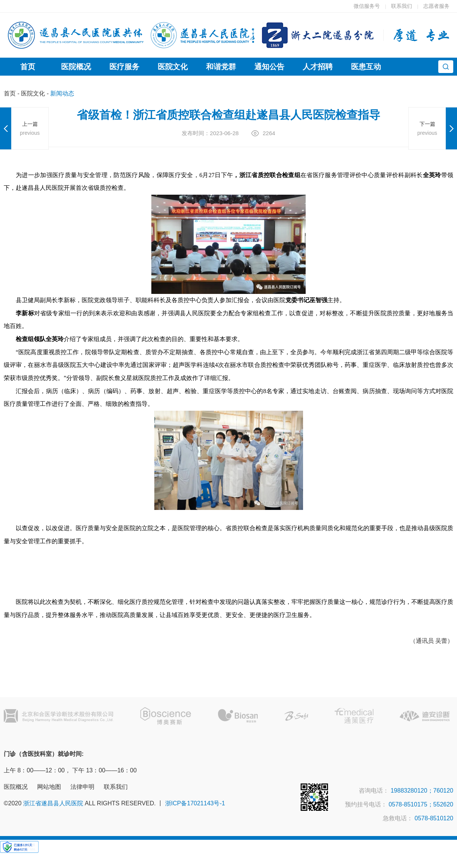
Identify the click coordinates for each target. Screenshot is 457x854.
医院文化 (173, 67)
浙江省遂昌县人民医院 (53, 803)
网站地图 (49, 787)
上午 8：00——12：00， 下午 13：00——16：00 (70, 770)
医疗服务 (124, 67)
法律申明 (82, 787)
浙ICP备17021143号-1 (195, 803)
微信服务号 (367, 6)
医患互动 (366, 67)
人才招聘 (318, 67)
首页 (27, 67)
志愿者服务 (436, 6)
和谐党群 (221, 67)
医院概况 (76, 67)
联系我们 (401, 6)
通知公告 (269, 67)
